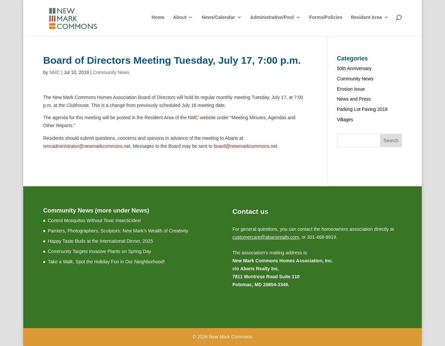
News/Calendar (218, 17)
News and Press (354, 99)
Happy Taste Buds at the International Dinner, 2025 (100, 241)
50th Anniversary (354, 68)
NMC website (202, 117)
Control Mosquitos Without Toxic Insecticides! (94, 220)
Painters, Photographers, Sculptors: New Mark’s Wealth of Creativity (118, 230)
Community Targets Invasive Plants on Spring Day (99, 251)
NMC (54, 72)
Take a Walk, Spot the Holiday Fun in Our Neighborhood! (106, 261)
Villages (345, 119)
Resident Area (366, 17)
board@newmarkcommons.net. (246, 146)
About (179, 17)
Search (391, 140)
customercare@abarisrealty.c (262, 237)
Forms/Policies (325, 17)
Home (157, 17)
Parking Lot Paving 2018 (362, 109)
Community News (111, 72)
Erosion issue (351, 89)
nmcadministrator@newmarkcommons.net (86, 146)
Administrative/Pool (272, 17)
